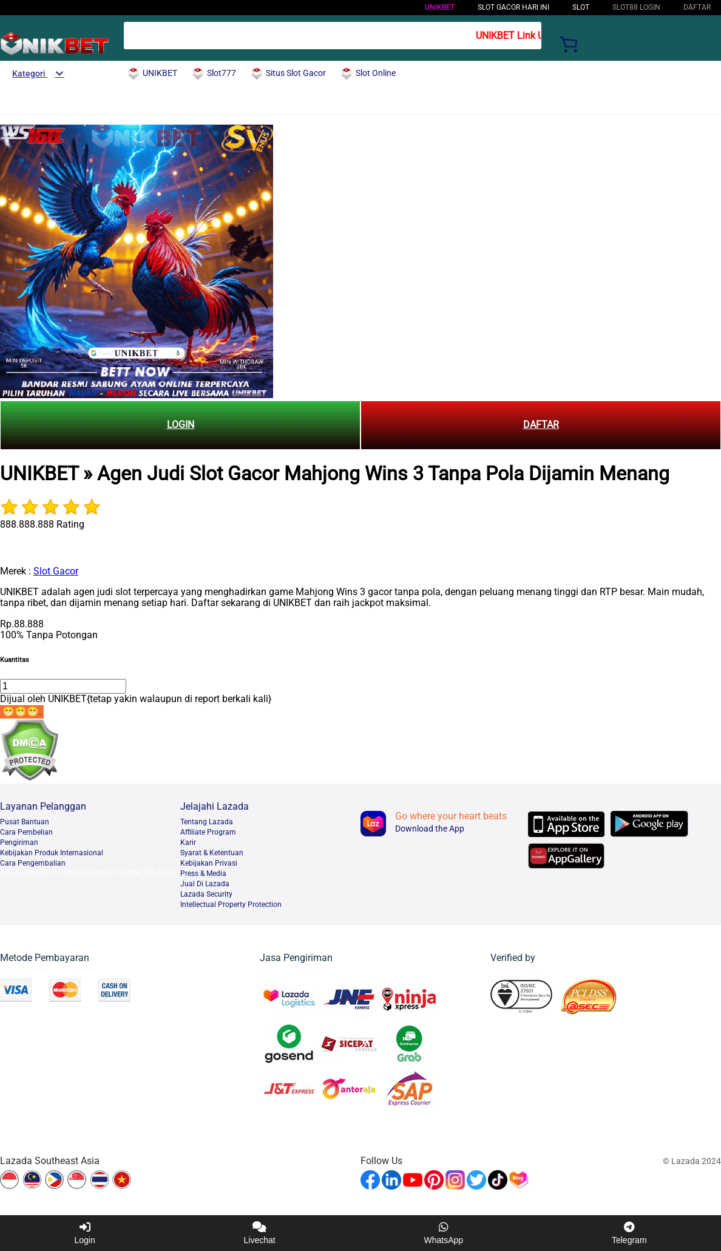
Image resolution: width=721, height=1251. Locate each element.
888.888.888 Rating (42, 524)
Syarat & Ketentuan (211, 853)
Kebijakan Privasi (208, 863)
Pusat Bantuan (24, 822)
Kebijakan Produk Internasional (51, 853)
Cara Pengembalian (33, 863)
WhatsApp (444, 1233)
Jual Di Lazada (204, 884)
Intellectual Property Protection (231, 904)
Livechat (260, 1233)
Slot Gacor (55, 571)
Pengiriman (19, 842)
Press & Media (203, 873)
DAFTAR (541, 424)
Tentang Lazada (206, 822)
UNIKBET (440, 7)
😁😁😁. (21, 711)
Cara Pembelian (26, 832)
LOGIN (180, 424)
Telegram (629, 1233)
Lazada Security (206, 894)
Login (84, 1233)
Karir (188, 842)
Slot (580, 7)
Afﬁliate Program (208, 832)
